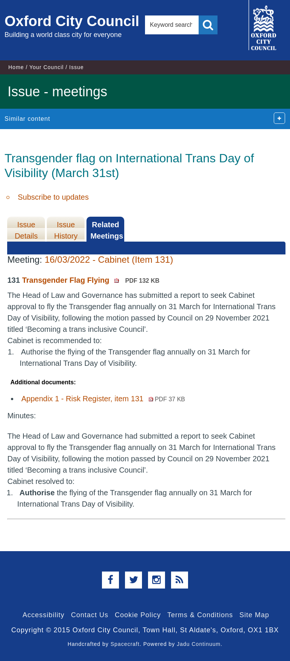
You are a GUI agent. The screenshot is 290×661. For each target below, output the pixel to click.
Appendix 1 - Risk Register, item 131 (103, 398)
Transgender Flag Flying (90, 280)
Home (16, 67)
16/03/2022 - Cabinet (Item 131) (109, 259)
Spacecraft (125, 644)
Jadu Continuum (199, 644)
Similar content (27, 119)
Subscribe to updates (53, 197)
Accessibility (44, 615)
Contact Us (89, 615)
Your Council (46, 67)
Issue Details (26, 230)
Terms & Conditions (200, 615)
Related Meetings (106, 230)
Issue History (65, 230)
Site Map (254, 615)
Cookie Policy (138, 615)
